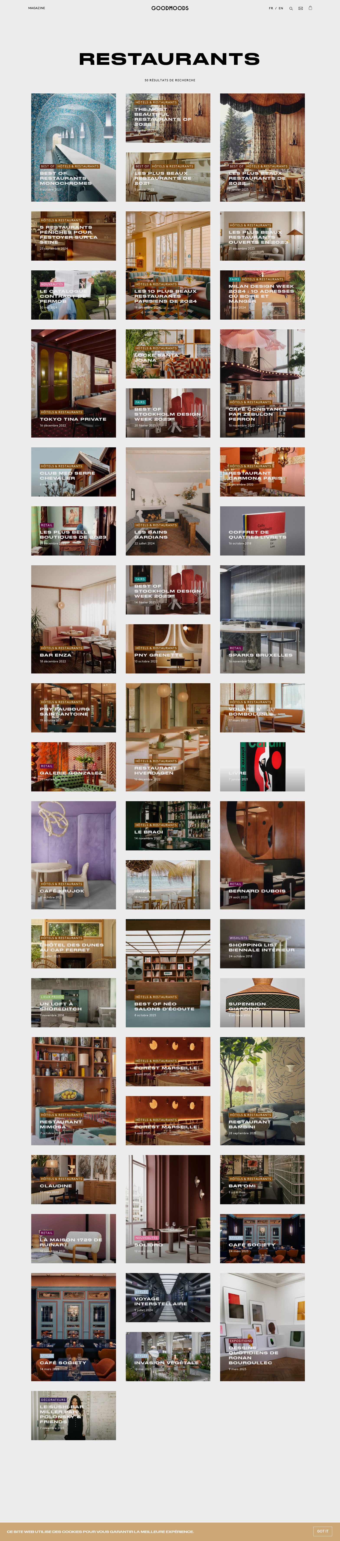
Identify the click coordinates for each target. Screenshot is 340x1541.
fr (271, 8)
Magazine (36, 8)
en (281, 8)
